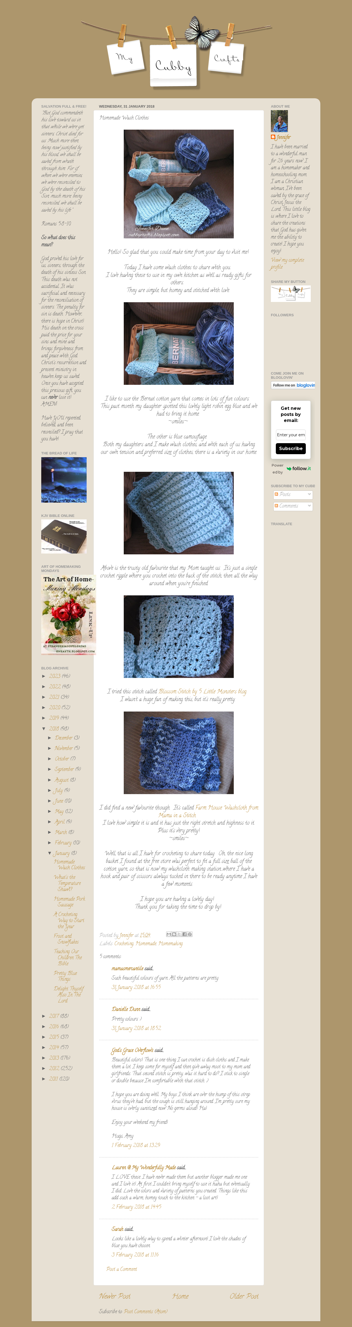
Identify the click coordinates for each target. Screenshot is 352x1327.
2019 (54, 719)
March (61, 833)
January (63, 854)
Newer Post (114, 1297)
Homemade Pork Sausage (69, 902)
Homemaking (170, 944)
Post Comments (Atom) (145, 1312)
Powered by (291, 468)
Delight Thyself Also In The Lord (68, 995)
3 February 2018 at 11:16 (135, 1255)
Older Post (244, 1297)
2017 (54, 1017)
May (60, 812)
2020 (55, 708)
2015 (54, 1038)
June (59, 801)
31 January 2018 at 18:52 (136, 1029)
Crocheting (123, 944)
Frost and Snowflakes (66, 940)
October (62, 759)
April (60, 822)
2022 (55, 687)
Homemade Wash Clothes (69, 865)
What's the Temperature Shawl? (67, 883)
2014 (54, 1048)
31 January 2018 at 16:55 (136, 988)
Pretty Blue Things (65, 977)
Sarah (117, 1230)
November (64, 749)
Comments (286, 506)
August (62, 780)
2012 (55, 1069)
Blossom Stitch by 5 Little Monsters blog (202, 692)
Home (180, 1297)
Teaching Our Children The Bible (68, 958)
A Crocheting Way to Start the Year (69, 921)
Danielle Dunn (126, 1010)
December (64, 738)
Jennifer (283, 138)
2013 (54, 1058)
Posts (282, 495)
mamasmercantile (127, 969)
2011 (54, 1079)
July (59, 791)
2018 (54, 729)
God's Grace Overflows (132, 1051)
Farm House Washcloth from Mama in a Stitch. (208, 812)
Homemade (145, 944)
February (64, 843)
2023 (55, 677)
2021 (55, 698)
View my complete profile (287, 264)
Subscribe (291, 448)
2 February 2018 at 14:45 (136, 1207)
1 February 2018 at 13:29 (136, 1146)
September (65, 770)
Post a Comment (121, 1270)
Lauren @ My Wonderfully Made (143, 1168)
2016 (54, 1027)
